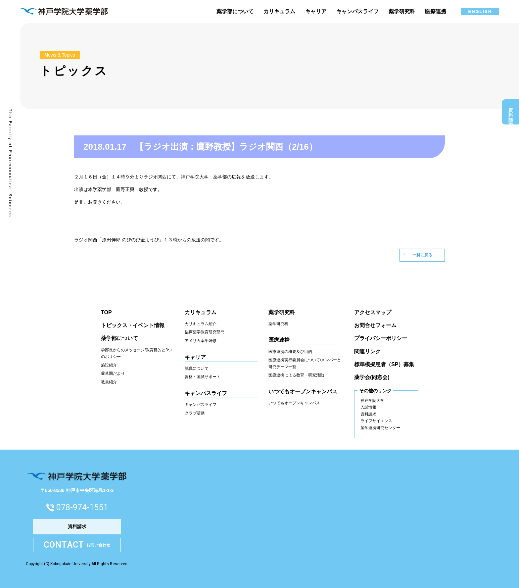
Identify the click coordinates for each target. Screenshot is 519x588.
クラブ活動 (195, 413)
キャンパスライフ (200, 404)
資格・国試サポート (202, 376)
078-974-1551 (82, 507)
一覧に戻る (422, 255)
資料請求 (510, 113)
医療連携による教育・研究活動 (296, 375)
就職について (197, 368)
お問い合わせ (77, 545)
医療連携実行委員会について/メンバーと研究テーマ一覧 (304, 363)
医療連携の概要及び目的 (290, 351)
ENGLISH (480, 11)
